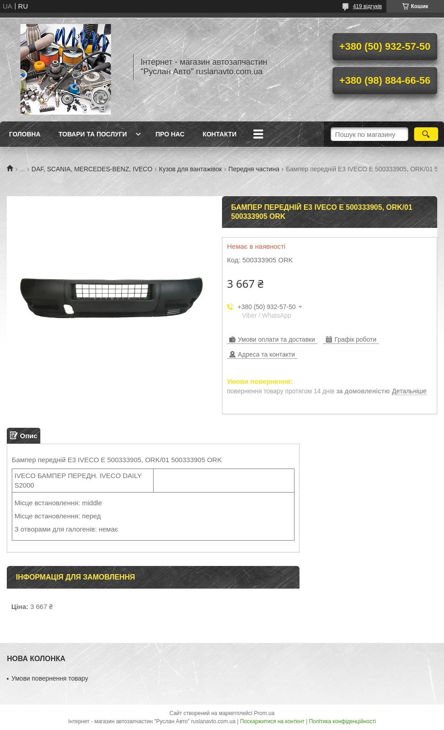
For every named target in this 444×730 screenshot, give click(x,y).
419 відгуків (367, 6)
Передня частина (253, 169)
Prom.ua (264, 713)
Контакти (219, 134)
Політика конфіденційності (342, 721)
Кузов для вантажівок (190, 169)
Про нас (169, 134)
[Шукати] (426, 134)
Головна (24, 134)
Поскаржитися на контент (272, 721)
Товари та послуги (92, 134)
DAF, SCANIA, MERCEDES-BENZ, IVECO (92, 169)
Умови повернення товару (49, 678)
